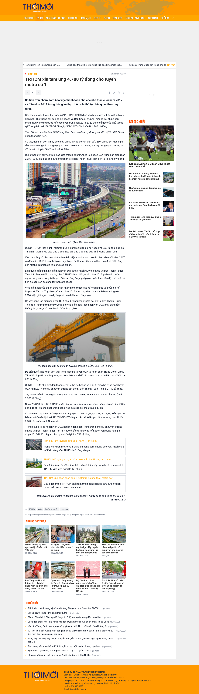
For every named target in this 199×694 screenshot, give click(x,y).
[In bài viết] (124, 92)
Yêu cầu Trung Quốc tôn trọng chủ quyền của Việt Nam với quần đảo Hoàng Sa (73, 626)
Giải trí (107, 18)
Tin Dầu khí (72, 18)
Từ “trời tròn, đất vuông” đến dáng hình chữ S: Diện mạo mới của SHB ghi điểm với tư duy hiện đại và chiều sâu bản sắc (77, 632)
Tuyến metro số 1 (52, 509)
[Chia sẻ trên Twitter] (114, 92)
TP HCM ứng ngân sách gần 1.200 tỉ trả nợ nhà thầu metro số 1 (79, 477)
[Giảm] (27, 92)
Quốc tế (97, 18)
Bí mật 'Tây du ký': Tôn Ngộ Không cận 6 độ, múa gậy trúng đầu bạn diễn (69, 617)
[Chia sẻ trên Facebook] (109, 92)
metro (40, 509)
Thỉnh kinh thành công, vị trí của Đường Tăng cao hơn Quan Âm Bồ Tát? (69, 608)
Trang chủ (28, 18)
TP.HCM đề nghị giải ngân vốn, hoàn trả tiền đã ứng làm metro (78, 459)
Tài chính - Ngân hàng (135, 18)
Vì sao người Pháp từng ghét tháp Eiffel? (53, 612)
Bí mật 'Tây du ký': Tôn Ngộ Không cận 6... (52, 65)
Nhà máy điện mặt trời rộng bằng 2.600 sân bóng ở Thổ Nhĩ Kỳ (65, 655)
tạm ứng (64, 509)
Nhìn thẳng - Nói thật (55, 18)
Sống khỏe (117, 18)
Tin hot (40, 18)
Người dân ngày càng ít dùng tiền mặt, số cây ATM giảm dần (63, 650)
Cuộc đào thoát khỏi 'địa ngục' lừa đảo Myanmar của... (108, 65)
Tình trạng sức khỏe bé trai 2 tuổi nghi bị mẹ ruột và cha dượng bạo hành (70, 646)
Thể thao (165, 18)
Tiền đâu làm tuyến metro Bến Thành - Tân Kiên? (70, 440)
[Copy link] (119, 92)
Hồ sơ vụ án (86, 18)
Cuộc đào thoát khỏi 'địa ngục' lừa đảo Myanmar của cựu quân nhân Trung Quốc (74, 621)
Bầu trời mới (153, 18)
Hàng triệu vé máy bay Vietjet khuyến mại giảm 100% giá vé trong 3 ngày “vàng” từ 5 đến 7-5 (77, 640)
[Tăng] (38, 92)
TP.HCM (32, 509)
